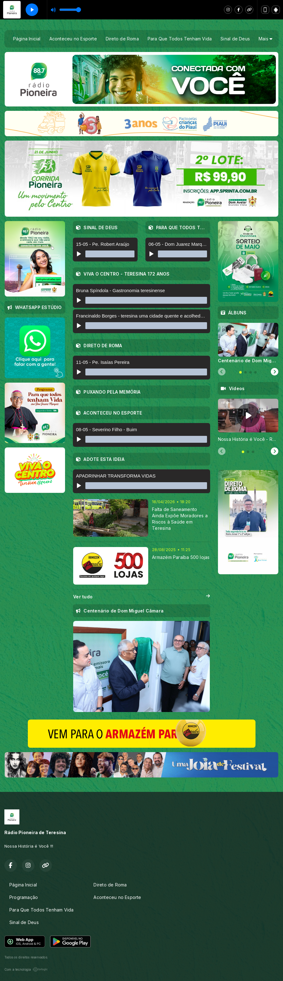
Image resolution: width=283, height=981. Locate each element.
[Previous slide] (221, 372)
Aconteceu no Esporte (73, 38)
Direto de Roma (122, 38)
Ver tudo (141, 597)
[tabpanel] (248, 343)
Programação (23, 897)
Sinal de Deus (235, 38)
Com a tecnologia (26, 969)
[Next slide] (274, 372)
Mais (265, 38)
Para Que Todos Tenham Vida (180, 38)
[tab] (240, 372)
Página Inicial (27, 38)
